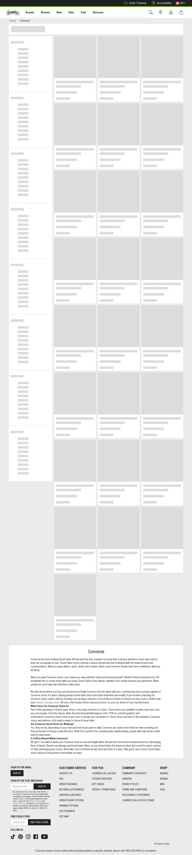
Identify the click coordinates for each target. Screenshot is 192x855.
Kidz (67, 12)
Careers (127, 778)
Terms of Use (35, 801)
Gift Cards (98, 784)
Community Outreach (134, 773)
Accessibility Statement (136, 794)
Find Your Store (20, 816)
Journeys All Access (104, 773)
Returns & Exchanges (71, 789)
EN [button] (180, 3)
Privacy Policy (130, 784)
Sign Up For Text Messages (27, 780)
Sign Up (17, 773)
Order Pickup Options (71, 800)
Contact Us (65, 773)
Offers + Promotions (104, 789)
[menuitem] (28, 12)
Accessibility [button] (161, 3)
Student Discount (102, 778)
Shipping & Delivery (70, 794)
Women (42, 12)
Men (55, 12)
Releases (92, 12)
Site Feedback (67, 811)
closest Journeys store (47, 703)
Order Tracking (134, 3)
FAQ (61, 778)
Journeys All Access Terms (138, 800)
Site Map (64, 816)
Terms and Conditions (134, 789)
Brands (28, 12)
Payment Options (68, 805)
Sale (78, 12)
